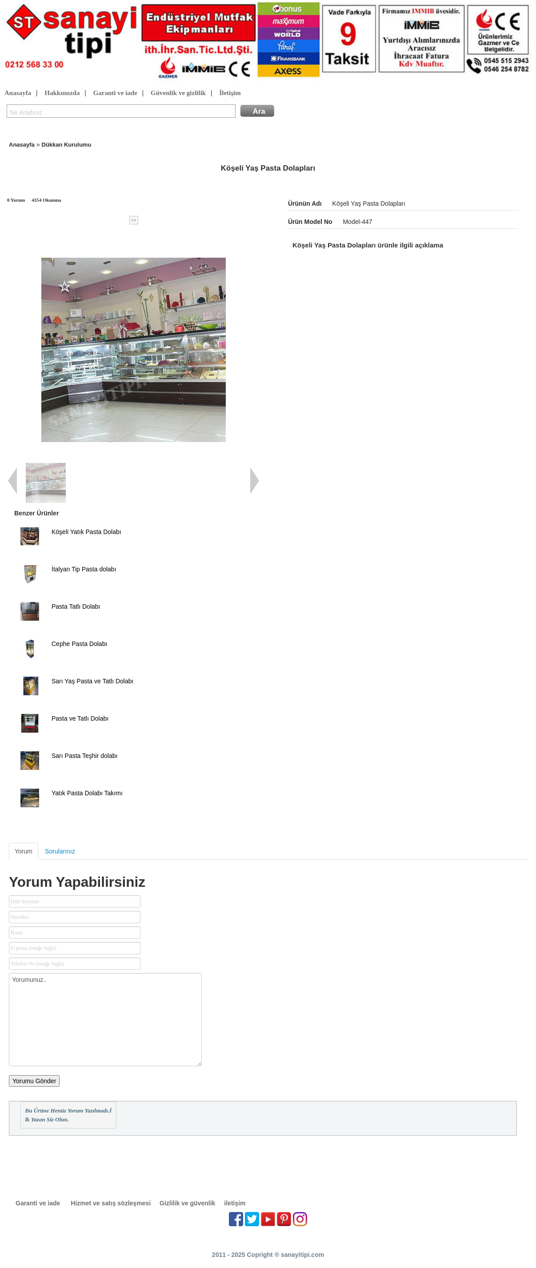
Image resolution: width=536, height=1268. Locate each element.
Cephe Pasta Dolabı (79, 643)
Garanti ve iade (115, 93)
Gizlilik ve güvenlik (187, 1203)
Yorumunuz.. (105, 1019)
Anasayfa (17, 93)
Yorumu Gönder (34, 1081)
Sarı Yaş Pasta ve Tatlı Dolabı (92, 681)
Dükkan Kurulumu (66, 144)
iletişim (234, 1203)
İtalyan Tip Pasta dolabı (84, 569)
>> (133, 220)
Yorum (23, 851)
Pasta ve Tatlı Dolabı (80, 718)
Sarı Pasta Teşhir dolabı (84, 755)
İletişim (229, 93)
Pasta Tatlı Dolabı (76, 606)
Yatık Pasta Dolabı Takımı (87, 793)
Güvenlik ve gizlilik (178, 93)
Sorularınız (60, 851)
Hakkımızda (62, 93)
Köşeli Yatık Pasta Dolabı (86, 531)
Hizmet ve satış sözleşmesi (111, 1203)
